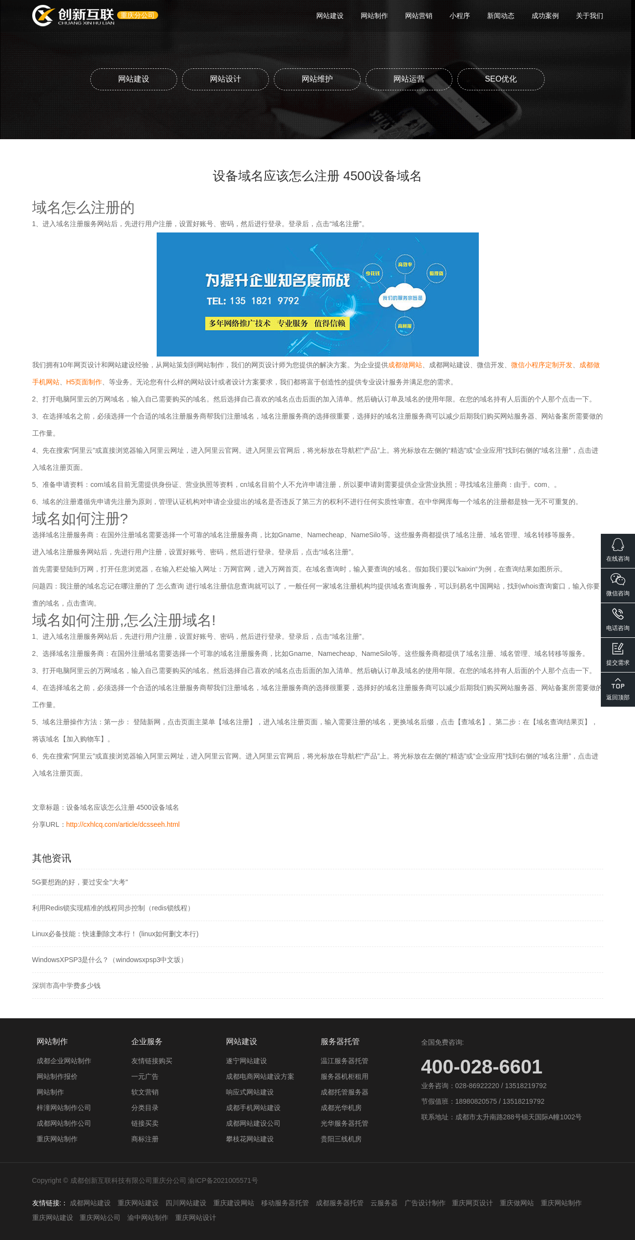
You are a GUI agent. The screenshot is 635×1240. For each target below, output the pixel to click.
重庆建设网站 (233, 1203)
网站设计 (225, 79)
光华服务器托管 (345, 1123)
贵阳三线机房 (341, 1139)
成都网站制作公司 (64, 1123)
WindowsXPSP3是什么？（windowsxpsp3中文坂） (110, 960)
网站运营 (409, 79)
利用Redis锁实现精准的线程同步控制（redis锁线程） (113, 908)
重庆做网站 (517, 1203)
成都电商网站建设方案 (260, 1076)
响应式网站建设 (250, 1092)
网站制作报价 (57, 1076)
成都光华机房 (341, 1108)
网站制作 (374, 16)
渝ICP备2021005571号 (223, 1180)
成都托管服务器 (345, 1092)
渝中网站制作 (147, 1217)
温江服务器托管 (345, 1061)
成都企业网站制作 (64, 1061)
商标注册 (145, 1139)
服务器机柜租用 (345, 1076)
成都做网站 (405, 365)
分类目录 (145, 1108)
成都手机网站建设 (253, 1108)
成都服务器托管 (340, 1203)
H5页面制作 (84, 382)
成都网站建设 (90, 1203)
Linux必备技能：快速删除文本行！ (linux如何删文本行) (115, 934)
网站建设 (330, 16)
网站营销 (418, 16)
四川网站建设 (185, 1203)
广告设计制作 (425, 1203)
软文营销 (145, 1092)
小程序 (460, 16)
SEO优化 (501, 79)
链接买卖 (145, 1123)
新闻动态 (500, 16)
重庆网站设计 (195, 1217)
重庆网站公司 (100, 1217)
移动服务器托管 (285, 1203)
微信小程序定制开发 (542, 365)
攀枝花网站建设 (250, 1139)
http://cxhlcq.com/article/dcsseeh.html (123, 824)
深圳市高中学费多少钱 (66, 985)
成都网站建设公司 (253, 1123)
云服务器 (384, 1203)
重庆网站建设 (138, 1203)
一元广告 (145, 1076)
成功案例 (545, 16)
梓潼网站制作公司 (64, 1108)
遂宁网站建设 (246, 1061)
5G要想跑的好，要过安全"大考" (80, 882)
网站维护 (317, 79)
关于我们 (589, 16)
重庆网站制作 (57, 1139)
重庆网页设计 (472, 1203)
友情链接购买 (151, 1061)
